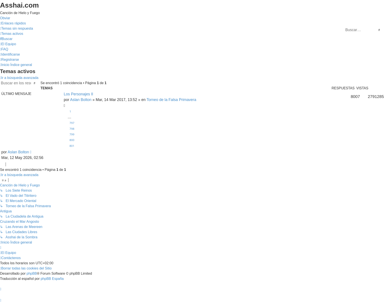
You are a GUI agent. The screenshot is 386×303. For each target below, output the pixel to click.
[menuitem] (16, 28)
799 (72, 134)
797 (72, 123)
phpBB (32, 273)
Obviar (5, 18)
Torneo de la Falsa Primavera (171, 100)
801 (72, 146)
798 (72, 129)
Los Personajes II (78, 94)
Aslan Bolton (80, 100)
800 (72, 140)
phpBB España (52, 279)
